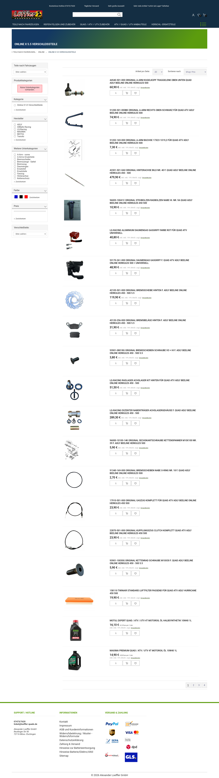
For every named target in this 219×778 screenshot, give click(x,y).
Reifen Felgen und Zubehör (59, 24)
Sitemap (63, 753)
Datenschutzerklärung (69, 738)
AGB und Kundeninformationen (73, 729)
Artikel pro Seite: (142, 71)
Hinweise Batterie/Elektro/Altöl (73, 749)
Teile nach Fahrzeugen (25, 24)
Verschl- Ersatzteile (163, 24)
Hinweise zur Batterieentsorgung (74, 746)
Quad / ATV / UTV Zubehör (95, 24)
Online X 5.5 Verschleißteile (62, 52)
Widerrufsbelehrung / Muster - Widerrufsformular (73, 733)
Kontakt (63, 721)
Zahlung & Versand (68, 742)
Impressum (64, 725)
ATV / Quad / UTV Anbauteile (130, 24)
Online (41, 52)
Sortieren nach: (174, 71)
